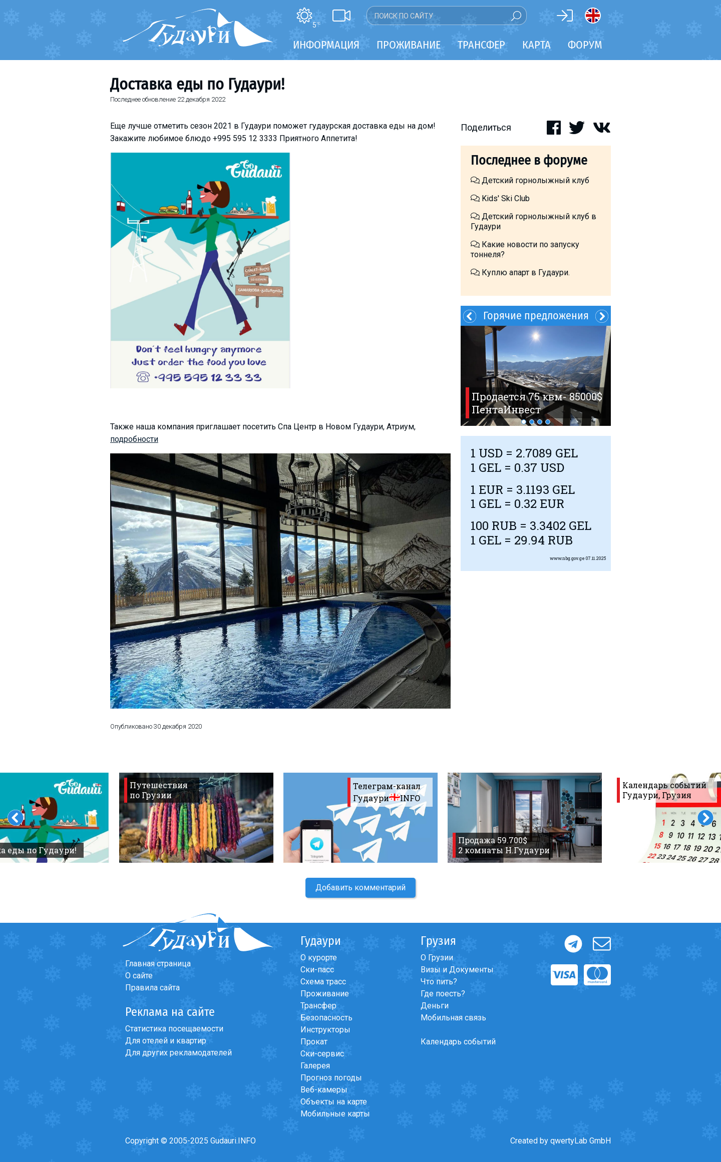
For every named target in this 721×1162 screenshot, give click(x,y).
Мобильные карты (335, 1113)
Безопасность (326, 1017)
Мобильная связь (453, 1017)
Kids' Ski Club (500, 198)
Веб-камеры (323, 1089)
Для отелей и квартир (165, 1040)
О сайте (139, 975)
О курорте (318, 957)
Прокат (313, 1041)
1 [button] (523, 421)
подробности (134, 439)
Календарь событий (458, 1041)
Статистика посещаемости (174, 1028)
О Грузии (437, 957)
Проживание (324, 993)
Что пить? (439, 981)
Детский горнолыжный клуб (530, 180)
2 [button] (531, 421)
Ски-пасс (317, 969)
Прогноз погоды (331, 1077)
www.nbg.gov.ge (567, 558)
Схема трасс (323, 981)
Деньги (435, 1005)
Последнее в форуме (529, 160)
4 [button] (547, 421)
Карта (536, 45)
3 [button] (539, 421)
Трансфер (318, 1005)
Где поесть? (443, 993)
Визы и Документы (457, 969)
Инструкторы (325, 1029)
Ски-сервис (322, 1053)
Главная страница (158, 963)
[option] (536, 376)
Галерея (315, 1065)
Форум (585, 45)
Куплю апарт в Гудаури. (520, 272)
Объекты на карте (333, 1101)
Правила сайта (152, 987)
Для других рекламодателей (178, 1052)
